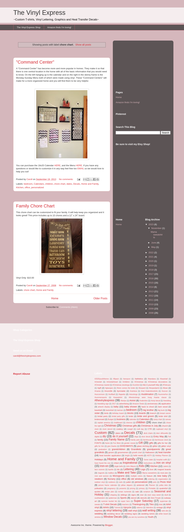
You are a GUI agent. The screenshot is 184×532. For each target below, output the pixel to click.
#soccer (165, 391)
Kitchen (19, 187)
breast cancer (165, 413)
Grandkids (136, 449)
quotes (98, 491)
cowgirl (130, 429)
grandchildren (118, 449)
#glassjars (109, 388)
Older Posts (100, 298)
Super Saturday (143, 500)
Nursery (112, 479)
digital (97, 437)
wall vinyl (132, 510)
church (165, 426)
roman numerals (124, 492)
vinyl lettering (114, 510)
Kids (141, 465)
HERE (57, 165)
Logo (142, 469)
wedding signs (130, 514)
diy (104, 436)
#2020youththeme (102, 379)
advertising (124, 403)
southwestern (100, 498)
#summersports (101, 397)
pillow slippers (127, 485)
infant (116, 463)
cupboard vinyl (162, 429)
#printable (121, 391)
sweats (97, 504)
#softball (111, 394)
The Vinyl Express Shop (29, 27)
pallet (128, 482)
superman (164, 501)
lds (118, 469)
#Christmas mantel (102, 385)
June (154, 242)
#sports (122, 394)
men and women (102, 476)
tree (160, 504)
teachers (125, 504)
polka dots (163, 485)
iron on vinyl (163, 462)
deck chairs (148, 433)
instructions (148, 463)
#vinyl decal (155, 401)
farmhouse (147, 440)
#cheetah (98, 382)
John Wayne (131, 466)
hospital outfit (161, 460)
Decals (76, 184)
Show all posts (83, 44)
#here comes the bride (126, 388)
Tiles (151, 504)
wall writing (148, 510)
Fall (169, 437)
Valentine (149, 507)
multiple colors (136, 476)
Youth (150, 517)
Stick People (156, 498)
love (151, 469)
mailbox (111, 473)
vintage (159, 507)
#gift (99, 388)
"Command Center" (35, 62)
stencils (143, 498)
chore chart (59, 184)
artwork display (104, 407)
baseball (98, 410)
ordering (151, 479)
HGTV (149, 455)
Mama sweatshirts (157, 234)
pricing (132, 488)
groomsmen (123, 452)
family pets (135, 440)
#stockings (133, 394)
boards (142, 413)
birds (106, 413)
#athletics (139, 379)
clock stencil (107, 429)
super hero (125, 501)
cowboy (119, 429)
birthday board (118, 413)
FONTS (98, 443)
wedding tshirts (148, 514)
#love (165, 388)
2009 (151, 308)
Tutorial (117, 507)
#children (126, 382)
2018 (151, 269)
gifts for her (163, 443)
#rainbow (133, 391)
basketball (110, 410)
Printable (152, 488)
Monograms (119, 476)
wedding (99, 513)
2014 (151, 287)
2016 (151, 278)
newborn (99, 479)
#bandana (152, 379)
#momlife (108, 391)
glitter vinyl (166, 446)
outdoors (111, 482)
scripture (146, 492)
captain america (103, 423)
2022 (151, 252)
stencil (133, 498)
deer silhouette (162, 433)
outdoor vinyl (100, 482)
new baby (162, 476)
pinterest (140, 485)
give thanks (111, 446)
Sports (123, 498)
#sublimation (147, 394)
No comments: (66, 179)
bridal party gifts (118, 416)
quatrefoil (163, 488)
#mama (98, 391)
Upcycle (127, 507)
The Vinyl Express (39, 12)
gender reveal (129, 443)
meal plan (164, 473)
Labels (165, 466)
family (100, 439)
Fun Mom (117, 443)
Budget (111, 419)
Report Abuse (21, 373)
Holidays (99, 459)
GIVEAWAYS (126, 446)
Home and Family (89, 184)
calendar (132, 419)
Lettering (128, 469)
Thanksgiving (138, 504)
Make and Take (126, 472)
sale (137, 491)
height (127, 455)
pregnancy (111, 488)
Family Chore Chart (35, 205)
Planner (152, 485)
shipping (113, 495)
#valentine (144, 401)
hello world (138, 455)
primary (142, 488)
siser (142, 495)
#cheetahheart (112, 382)
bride (131, 416)
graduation (102, 449)
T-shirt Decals (110, 504)
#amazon (126, 379)
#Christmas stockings (120, 385)
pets (155, 482)
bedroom (28, 184)
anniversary (152, 403)
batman (120, 410)
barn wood (163, 407)
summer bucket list (109, 501)
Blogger (108, 525)
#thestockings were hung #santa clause (147, 397)
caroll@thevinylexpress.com (27, 356)
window (98, 517)
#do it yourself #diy (151, 385)
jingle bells (119, 466)
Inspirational (130, 462)
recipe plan (109, 492)
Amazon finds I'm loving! (59, 27)
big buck (161, 410)
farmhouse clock (161, 440)
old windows (137, 479)
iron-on (104, 465)
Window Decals (113, 516)
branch (153, 413)
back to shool (147, 407)
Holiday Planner (161, 455)
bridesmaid (99, 419)
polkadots (99, 488)
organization (163, 479)
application (166, 403)
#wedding (167, 401)
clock (97, 429)
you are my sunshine (136, 517)
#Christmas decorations (157, 382)
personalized (37, 187)
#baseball (164, 379)
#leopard (142, 388)
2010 (151, 304)
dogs (136, 437)
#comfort (135, 385)
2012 (151, 295)
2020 (151, 261)
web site (165, 511)
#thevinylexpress (104, 400)
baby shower (130, 406)
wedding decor (113, 514)
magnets (101, 473)
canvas (168, 419)
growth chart (137, 452)
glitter (155, 446)
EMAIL (80, 168)
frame (107, 443)
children (49, 184)
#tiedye (123, 401)
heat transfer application (110, 455)
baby (116, 406)
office (27, 187)
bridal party (102, 416)
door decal (146, 437)
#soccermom (100, 394)
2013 (151, 291)
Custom (101, 432)
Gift (141, 442)
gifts (151, 443)
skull (166, 495)
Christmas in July (149, 425)
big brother (148, 410)
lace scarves (100, 469)
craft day (140, 429)
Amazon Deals (138, 404)
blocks (130, 413)
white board (163, 514)
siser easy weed (154, 495)
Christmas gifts (129, 425)
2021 (151, 257)
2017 (151, 274)
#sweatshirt (117, 397)
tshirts (106, 507)
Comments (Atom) (68, 307)
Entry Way (158, 436)
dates (69, 184)
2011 (151, 300)
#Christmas (138, 382)
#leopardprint (154, 388)
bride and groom (145, 416)
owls (121, 482)
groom (111, 452)
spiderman (113, 498)
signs (133, 495)
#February (167, 385)
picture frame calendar (107, 485)
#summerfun (163, 394)
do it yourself (120, 436)
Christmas (110, 425)
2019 (151, 265)
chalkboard (118, 423)
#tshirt (133, 400)
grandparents (153, 449)
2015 (151, 282)
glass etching (143, 446)
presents (122, 488)
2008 (151, 313)
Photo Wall (165, 482)
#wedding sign (103, 404)
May (153, 247)
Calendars (39, 184)
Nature (150, 476)
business (121, 419)
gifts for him (99, 446)
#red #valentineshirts (149, 391)
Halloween (150, 452)
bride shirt (163, 416)
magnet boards (164, 469)
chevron (129, 423)
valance (140, 507)
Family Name (117, 439)
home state (148, 460)
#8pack (116, 379)
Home (54, 298)
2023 (151, 224)
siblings (124, 495)
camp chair (157, 419)
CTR (150, 429)
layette (111, 469)
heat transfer (164, 452)
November (156, 228)
